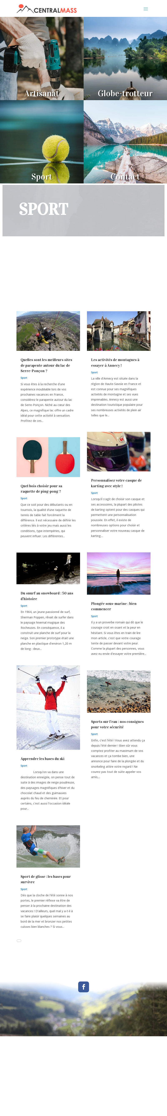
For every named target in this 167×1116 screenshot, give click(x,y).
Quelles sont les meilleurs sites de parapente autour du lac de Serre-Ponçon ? (46, 365)
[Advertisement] (83, 280)
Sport (24, 378)
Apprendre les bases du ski (42, 758)
